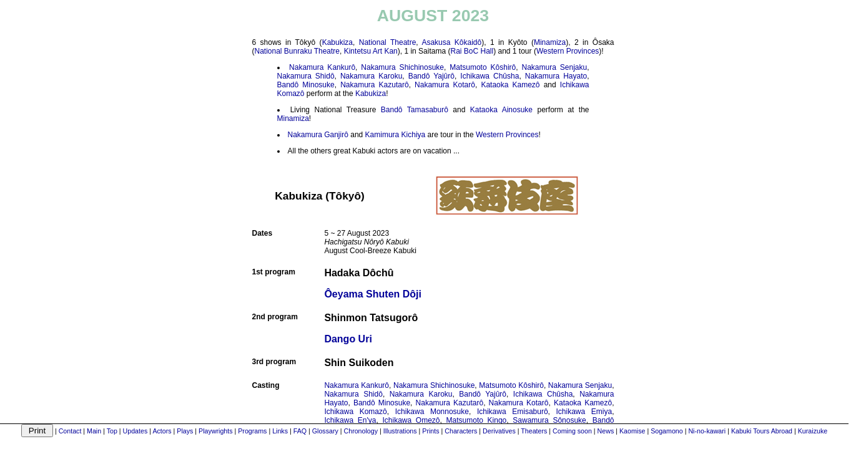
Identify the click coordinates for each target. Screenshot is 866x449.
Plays (185, 431)
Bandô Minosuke (306, 84)
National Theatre (387, 42)
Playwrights (215, 431)
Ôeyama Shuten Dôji (372, 294)
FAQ (300, 431)
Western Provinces (567, 51)
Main (94, 431)
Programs (252, 431)
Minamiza (550, 42)
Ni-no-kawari (707, 431)
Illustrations (400, 431)
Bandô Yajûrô (431, 76)
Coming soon (572, 431)
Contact (70, 431)
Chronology (361, 431)
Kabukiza (337, 42)
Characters (461, 431)
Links (280, 431)
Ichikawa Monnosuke (432, 411)
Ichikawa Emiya (584, 411)
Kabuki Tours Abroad (761, 431)
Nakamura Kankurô (322, 67)
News (606, 431)
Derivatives (499, 431)
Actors (161, 431)
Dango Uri (347, 339)
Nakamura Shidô (306, 76)
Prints (430, 431)
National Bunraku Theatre (297, 51)
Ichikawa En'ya (350, 420)
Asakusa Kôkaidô (451, 42)
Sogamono (667, 431)
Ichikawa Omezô (411, 420)
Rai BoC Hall (471, 51)
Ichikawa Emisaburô (512, 411)
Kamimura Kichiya (395, 134)
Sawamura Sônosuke (549, 420)
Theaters (534, 431)
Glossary (325, 431)
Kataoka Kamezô (510, 84)
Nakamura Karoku (371, 76)
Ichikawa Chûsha (489, 76)
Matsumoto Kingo (476, 420)
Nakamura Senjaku (555, 67)
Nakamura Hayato (556, 76)
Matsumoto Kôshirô (483, 67)
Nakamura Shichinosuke (402, 67)
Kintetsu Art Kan (371, 51)
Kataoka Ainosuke (501, 109)
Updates (135, 431)
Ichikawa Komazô (355, 411)
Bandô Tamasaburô (414, 109)
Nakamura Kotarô (445, 84)
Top (112, 431)
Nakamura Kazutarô (374, 84)
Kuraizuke (812, 431)
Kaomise (632, 431)
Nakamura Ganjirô (318, 134)
